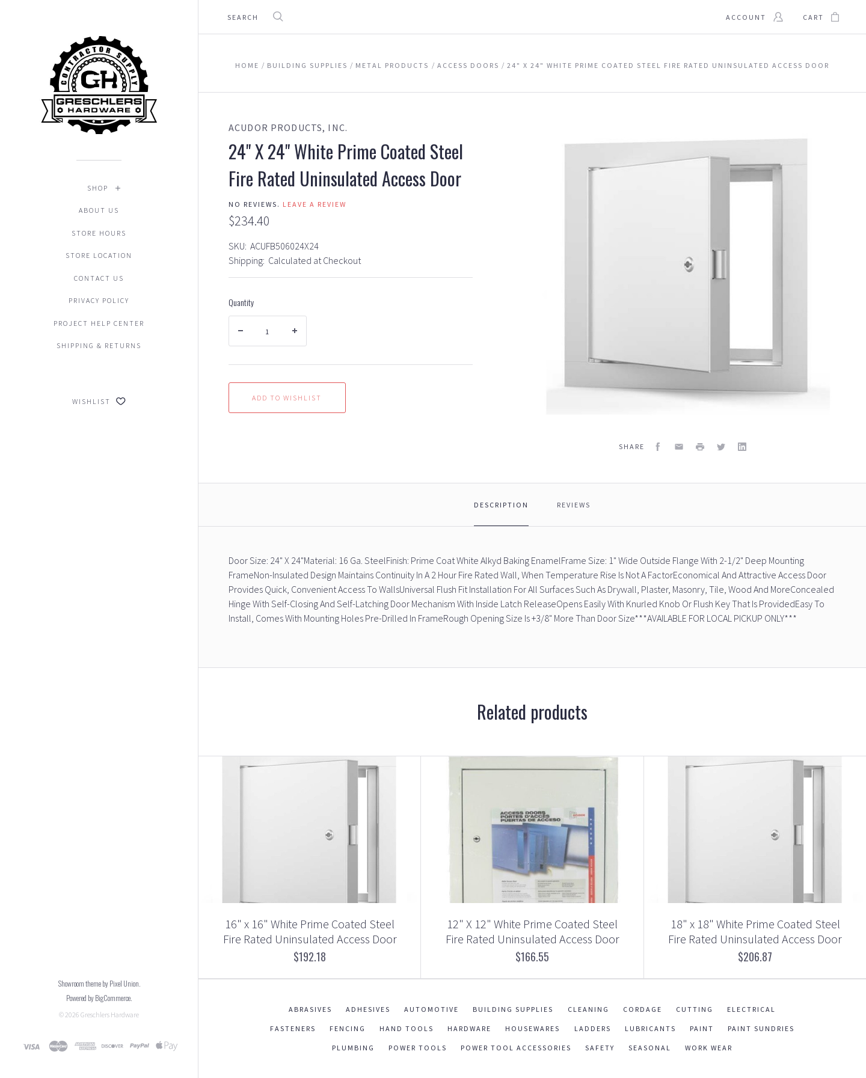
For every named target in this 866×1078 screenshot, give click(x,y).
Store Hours (99, 232)
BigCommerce (113, 998)
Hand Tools (406, 1028)
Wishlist (99, 401)
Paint (702, 1028)
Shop (97, 187)
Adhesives (368, 1009)
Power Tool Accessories (516, 1047)
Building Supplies (513, 1009)
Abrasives (310, 1009)
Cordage (642, 1009)
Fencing (348, 1028)
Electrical (751, 1009)
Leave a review (314, 204)
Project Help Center (99, 323)
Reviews (574, 504)
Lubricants (650, 1028)
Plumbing (353, 1047)
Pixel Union (124, 983)
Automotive (431, 1009)
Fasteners (293, 1028)
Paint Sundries (761, 1028)
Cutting (694, 1009)
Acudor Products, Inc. (288, 127)
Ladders (592, 1028)
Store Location (99, 255)
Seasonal (649, 1047)
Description (501, 504)
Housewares (532, 1028)
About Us (99, 210)
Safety (600, 1047)
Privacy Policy (99, 300)
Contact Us (99, 278)
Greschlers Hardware (110, 1014)
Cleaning (588, 1009)
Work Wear (708, 1047)
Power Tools (417, 1047)
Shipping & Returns (99, 345)
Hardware (469, 1028)
